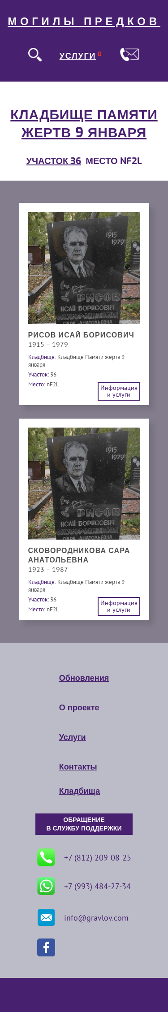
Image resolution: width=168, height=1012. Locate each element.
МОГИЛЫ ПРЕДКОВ (84, 21)
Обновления (84, 678)
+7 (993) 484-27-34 (84, 886)
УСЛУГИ (78, 56)
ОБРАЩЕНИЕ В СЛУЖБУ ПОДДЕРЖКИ (84, 824)
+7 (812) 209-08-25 (84, 857)
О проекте (79, 707)
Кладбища (79, 791)
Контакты (78, 766)
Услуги (72, 737)
